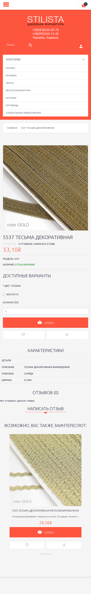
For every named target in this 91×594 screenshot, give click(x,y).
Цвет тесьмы (13, 286)
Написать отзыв (44, 244)
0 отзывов (25, 244)
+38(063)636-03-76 (45, 30)
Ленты (10, 83)
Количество (11, 302)
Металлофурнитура (18, 90)
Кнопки (10, 68)
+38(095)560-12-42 (45, 33)
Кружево (11, 75)
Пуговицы (12, 105)
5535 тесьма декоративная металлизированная (45, 510)
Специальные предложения (23, 112)
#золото (13, 294)
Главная (12, 128)
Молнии (11, 98)
